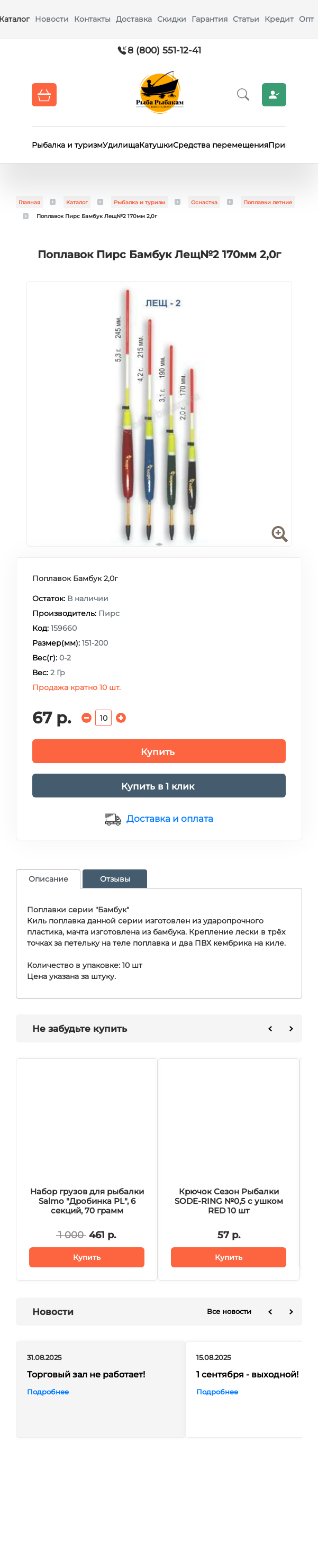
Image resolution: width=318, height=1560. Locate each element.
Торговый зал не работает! (86, 1374)
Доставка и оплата (169, 818)
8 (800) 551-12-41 (164, 50)
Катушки (156, 145)
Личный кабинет (274, 94)
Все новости (229, 1311)
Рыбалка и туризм (67, 145)
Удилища (121, 145)
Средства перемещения (220, 145)
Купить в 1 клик (157, 786)
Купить (158, 752)
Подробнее (48, 1391)
